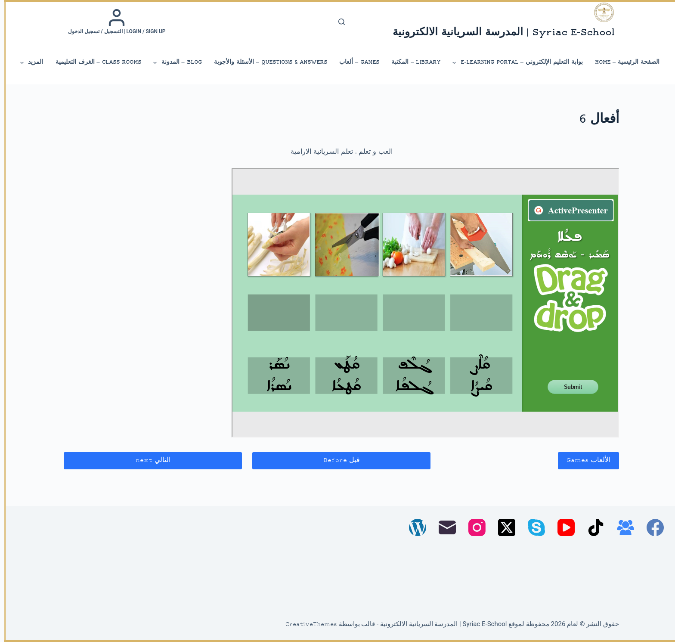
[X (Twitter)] (502, 527)
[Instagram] (473, 527)
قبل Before (337, 460)
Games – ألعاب (355, 62)
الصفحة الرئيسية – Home (623, 62)
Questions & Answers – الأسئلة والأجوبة (266, 62)
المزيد (27, 63)
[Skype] (532, 527)
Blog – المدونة (173, 63)
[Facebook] (651, 527)
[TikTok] (592, 527)
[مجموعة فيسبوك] (621, 527)
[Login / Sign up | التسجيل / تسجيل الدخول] (113, 21)
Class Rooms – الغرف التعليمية (94, 62)
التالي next (149, 460)
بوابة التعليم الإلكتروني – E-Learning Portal (513, 63)
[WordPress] (413, 527)
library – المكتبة (412, 62)
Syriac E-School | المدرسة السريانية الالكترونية (500, 33)
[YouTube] (562, 527)
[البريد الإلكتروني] (443, 527)
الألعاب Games (585, 460)
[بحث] (337, 22)
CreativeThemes (307, 624)
